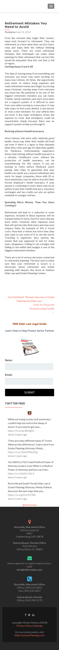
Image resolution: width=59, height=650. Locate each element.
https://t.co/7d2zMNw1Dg (23, 452)
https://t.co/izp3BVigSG (21, 430)
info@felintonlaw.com (29, 569)
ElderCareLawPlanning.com (29, 635)
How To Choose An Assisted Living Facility (42, 308)
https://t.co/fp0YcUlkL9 (21, 473)
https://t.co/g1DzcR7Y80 (21, 494)
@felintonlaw (29, 504)
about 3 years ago (17, 434)
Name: (9, 360)
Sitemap (38, 625)
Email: (9, 374)
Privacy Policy (24, 625)
